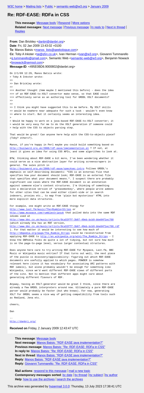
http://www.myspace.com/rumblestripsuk (37, 213)
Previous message (76, 27)
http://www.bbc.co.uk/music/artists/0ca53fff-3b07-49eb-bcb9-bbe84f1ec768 (62, 219)
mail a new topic (79, 370)
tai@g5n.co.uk (46, 54)
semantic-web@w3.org (71, 6)
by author (111, 375)
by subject (96, 375)
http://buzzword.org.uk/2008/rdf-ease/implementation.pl (49, 148)
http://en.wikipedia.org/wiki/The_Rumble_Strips (74, 236)
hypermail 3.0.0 (59, 386)
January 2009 (99, 6)
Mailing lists (33, 6)
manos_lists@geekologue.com (55, 49)
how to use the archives (39, 379)
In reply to (97, 27)
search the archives (70, 379)
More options (81, 22)
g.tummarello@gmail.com (28, 58)
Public (49, 6)
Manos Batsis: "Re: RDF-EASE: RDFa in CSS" (74, 347)
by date (67, 375)
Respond (64, 22)
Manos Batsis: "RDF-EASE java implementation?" (70, 342)
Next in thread (115, 27)
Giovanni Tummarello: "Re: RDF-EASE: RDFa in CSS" (61, 363)
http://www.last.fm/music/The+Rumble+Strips (40, 209)
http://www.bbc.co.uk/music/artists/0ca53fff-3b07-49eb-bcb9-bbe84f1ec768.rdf (64, 226)
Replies (20, 31)
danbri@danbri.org (50, 41)
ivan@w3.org (88, 54)
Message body (46, 22)
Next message (52, 27)
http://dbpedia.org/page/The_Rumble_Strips (40, 233)
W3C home (15, 6)
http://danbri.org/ (23, 321)
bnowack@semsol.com (26, 62)
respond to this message (50, 370)
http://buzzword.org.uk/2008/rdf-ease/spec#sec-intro (47, 168)
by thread (81, 375)
